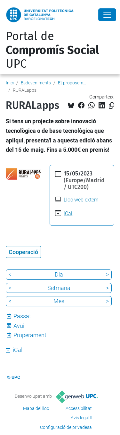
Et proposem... (72, 82)
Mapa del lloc (36, 408)
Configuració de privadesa (66, 427)
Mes (58, 301)
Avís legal (80, 417)
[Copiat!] (111, 105)
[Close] (107, 14)
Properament (29, 335)
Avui (18, 325)
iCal (68, 213)
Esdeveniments (36, 82)
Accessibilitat (79, 408)
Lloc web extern (81, 200)
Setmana (58, 288)
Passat (22, 316)
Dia (59, 274)
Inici (10, 82)
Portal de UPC (52, 50)
